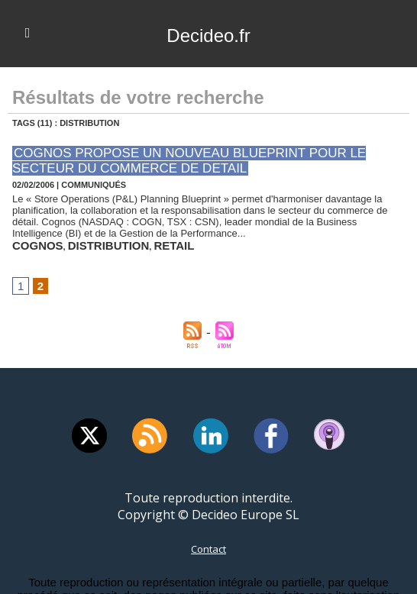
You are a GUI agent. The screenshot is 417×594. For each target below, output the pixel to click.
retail (133, 239)
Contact (208, 540)
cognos (31, 239)
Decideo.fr (208, 33)
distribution (84, 239)
